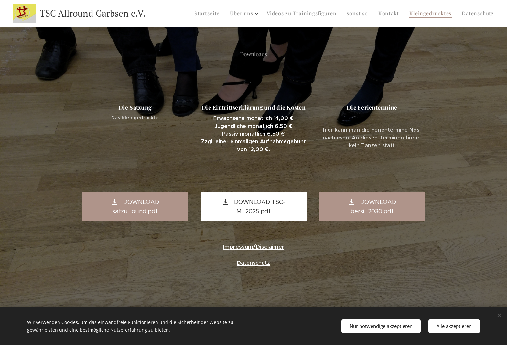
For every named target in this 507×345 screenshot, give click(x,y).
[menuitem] (219, 13)
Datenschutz (253, 263)
